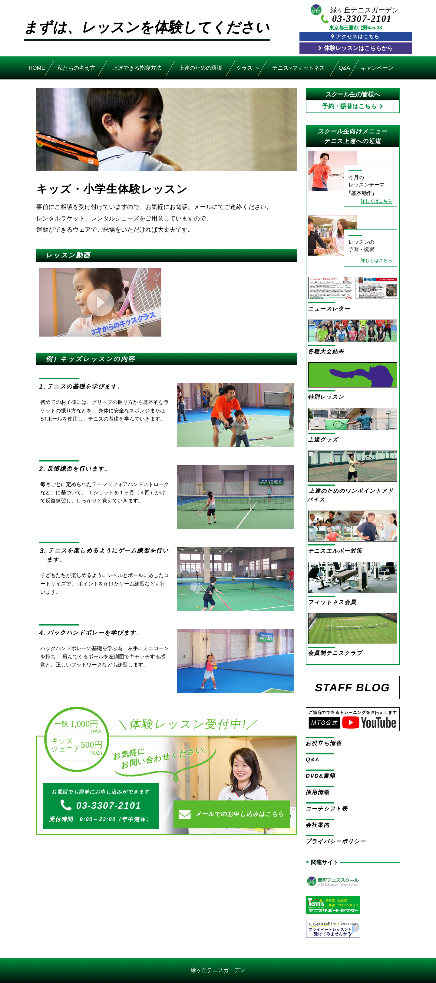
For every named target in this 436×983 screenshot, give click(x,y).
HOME (37, 68)
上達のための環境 (201, 68)
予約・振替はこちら (349, 106)
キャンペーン (377, 68)
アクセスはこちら (358, 36)
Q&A (344, 68)
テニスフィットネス (298, 68)
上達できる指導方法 (136, 68)
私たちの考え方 (76, 68)
